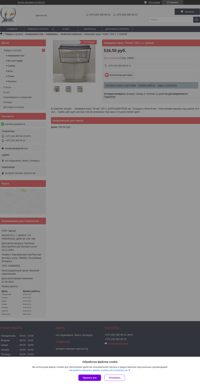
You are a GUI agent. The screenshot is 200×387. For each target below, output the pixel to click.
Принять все (90, 377)
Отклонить (115, 377)
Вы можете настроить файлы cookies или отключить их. (98, 370)
